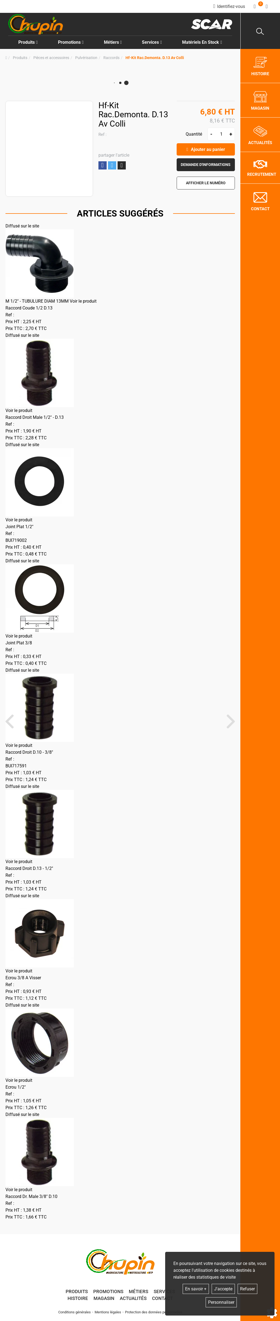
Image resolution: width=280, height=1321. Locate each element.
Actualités (133, 1298)
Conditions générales (74, 1312)
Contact (162, 1298)
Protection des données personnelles (153, 1312)
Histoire (78, 1298)
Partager (102, 165)
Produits (28, 42)
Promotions (71, 42)
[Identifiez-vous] (229, 6)
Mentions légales (108, 1312)
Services (164, 1291)
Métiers (138, 1291)
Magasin (104, 1298)
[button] (155, 57)
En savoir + (195, 1288)
